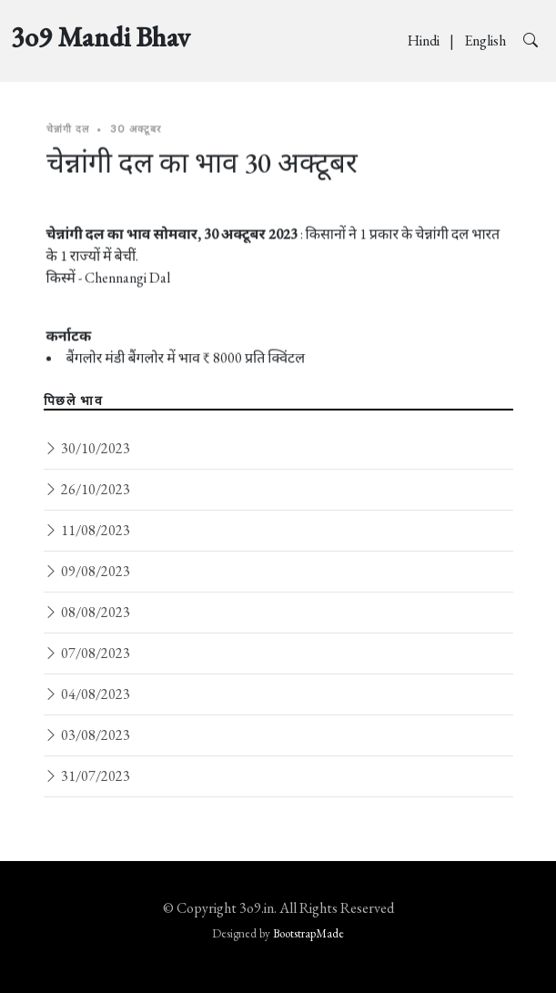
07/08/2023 (87, 653)
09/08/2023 (87, 571)
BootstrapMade (308, 933)
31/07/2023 (87, 775)
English (486, 40)
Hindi (425, 40)
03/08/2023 (87, 735)
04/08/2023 (87, 694)
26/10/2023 (87, 489)
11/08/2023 (87, 530)
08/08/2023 (87, 612)
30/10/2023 (87, 448)
